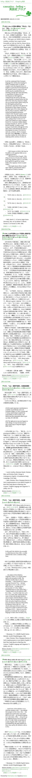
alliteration (23, 661)
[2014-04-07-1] (8, 209)
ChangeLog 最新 (20, 1)
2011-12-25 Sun (5, 381)
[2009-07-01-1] (10, 464)
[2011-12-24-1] (8, 366)
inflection (5, 237)
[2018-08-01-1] (24, 377)
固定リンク (7, 226)
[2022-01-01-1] (6, 377)
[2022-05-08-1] (25, 375)
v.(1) (24, 174)
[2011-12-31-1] (24, 769)
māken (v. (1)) (12, 732)
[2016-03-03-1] (25, 649)
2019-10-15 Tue (5, 22)
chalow (25, 776)
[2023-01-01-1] (16, 375)
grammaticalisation (8, 388)
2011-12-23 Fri (5, 655)
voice (15, 30)
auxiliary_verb (19, 388)
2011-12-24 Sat (5, 495)
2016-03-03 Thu (5, 229)
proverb (27, 659)
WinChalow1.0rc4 (12, 776)
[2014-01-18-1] (25, 211)
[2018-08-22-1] (25, 767)
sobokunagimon (7, 239)
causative (5, 30)
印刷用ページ (16, 226)
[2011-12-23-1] (17, 360)
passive (11, 30)
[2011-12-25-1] (15, 650)
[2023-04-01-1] (16, 767)
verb (12, 28)
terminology (23, 237)
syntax (11, 237)
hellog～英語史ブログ (7, 1)
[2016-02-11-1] (16, 491)
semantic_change (20, 28)
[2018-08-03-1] (8, 215)
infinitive (20, 235)
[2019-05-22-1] (15, 377)
